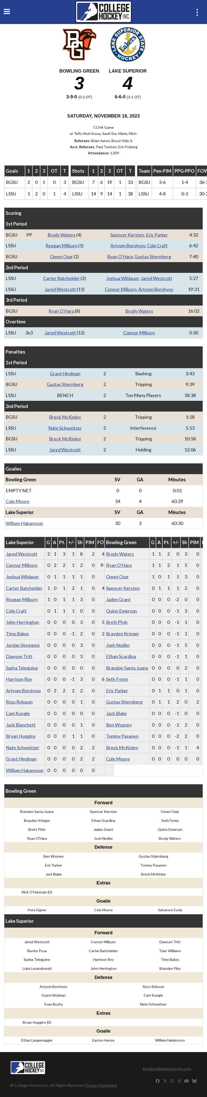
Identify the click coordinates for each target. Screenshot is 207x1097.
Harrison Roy (19, 679)
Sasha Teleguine (22, 668)
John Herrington (22, 622)
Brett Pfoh (117, 622)
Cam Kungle (18, 713)
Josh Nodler (118, 645)
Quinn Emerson (121, 611)
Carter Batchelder (61, 278)
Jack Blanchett (21, 725)
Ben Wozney (119, 725)
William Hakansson (24, 523)
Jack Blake (116, 713)
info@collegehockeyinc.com (167, 1068)
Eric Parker (157, 235)
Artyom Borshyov (127, 245)
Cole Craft (157, 245)
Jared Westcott (156, 278)
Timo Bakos (17, 633)
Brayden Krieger (122, 633)
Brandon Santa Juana (127, 668)
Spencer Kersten (127, 235)
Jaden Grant (118, 599)
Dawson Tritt (19, 656)
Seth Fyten (117, 679)
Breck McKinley (65, 417)
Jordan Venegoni (23, 645)
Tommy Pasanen (122, 736)
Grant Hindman (65, 373)
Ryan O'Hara (120, 256)
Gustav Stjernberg (152, 256)
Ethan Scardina (121, 656)
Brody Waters (61, 235)
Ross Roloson (19, 702)
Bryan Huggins (21, 736)
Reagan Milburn (61, 245)
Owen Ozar (61, 256)
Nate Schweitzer (65, 428)
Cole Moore (17, 501)
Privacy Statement (101, 1085)
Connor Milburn (120, 289)
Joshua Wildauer (122, 278)
